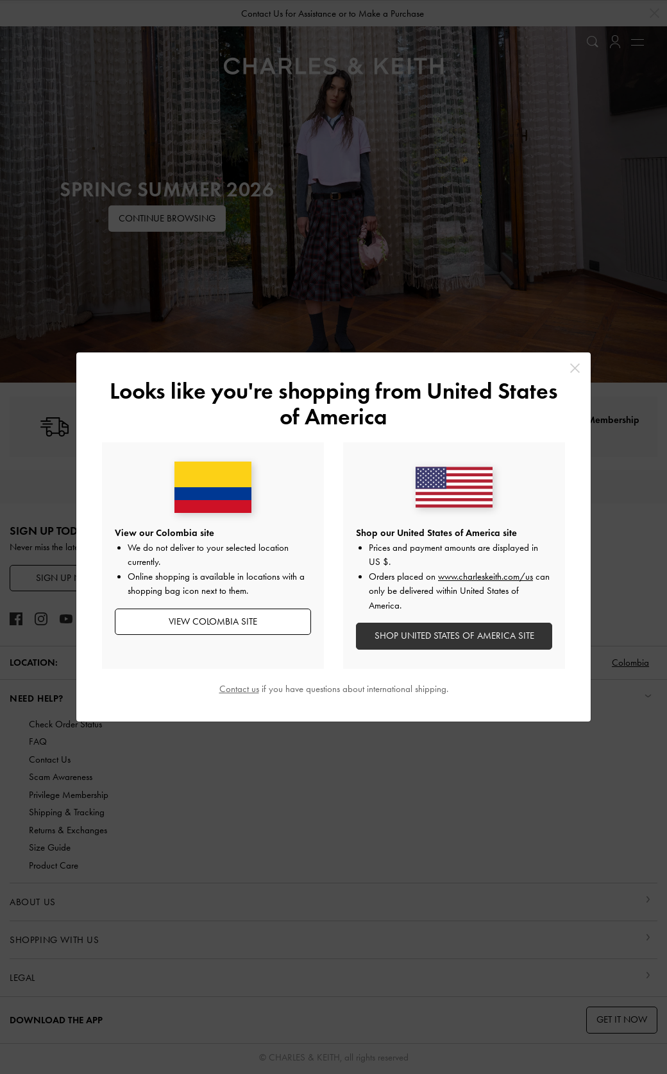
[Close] (575, 368)
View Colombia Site (213, 621)
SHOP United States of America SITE (454, 635)
